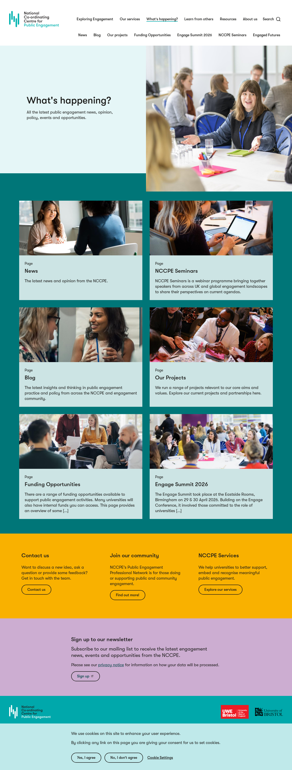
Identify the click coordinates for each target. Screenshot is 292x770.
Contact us (36, 590)
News (82, 35)
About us (250, 19)
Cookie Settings (160, 763)
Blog (97, 35)
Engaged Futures (266, 35)
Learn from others (198, 19)
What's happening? (162, 19)
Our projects (117, 35)
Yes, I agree (86, 763)
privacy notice (111, 665)
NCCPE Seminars (232, 35)
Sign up (85, 676)
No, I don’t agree (123, 763)
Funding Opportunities (152, 35)
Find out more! (127, 595)
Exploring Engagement (95, 19)
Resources (228, 19)
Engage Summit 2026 (194, 35)
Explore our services (220, 590)
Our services (130, 19)
